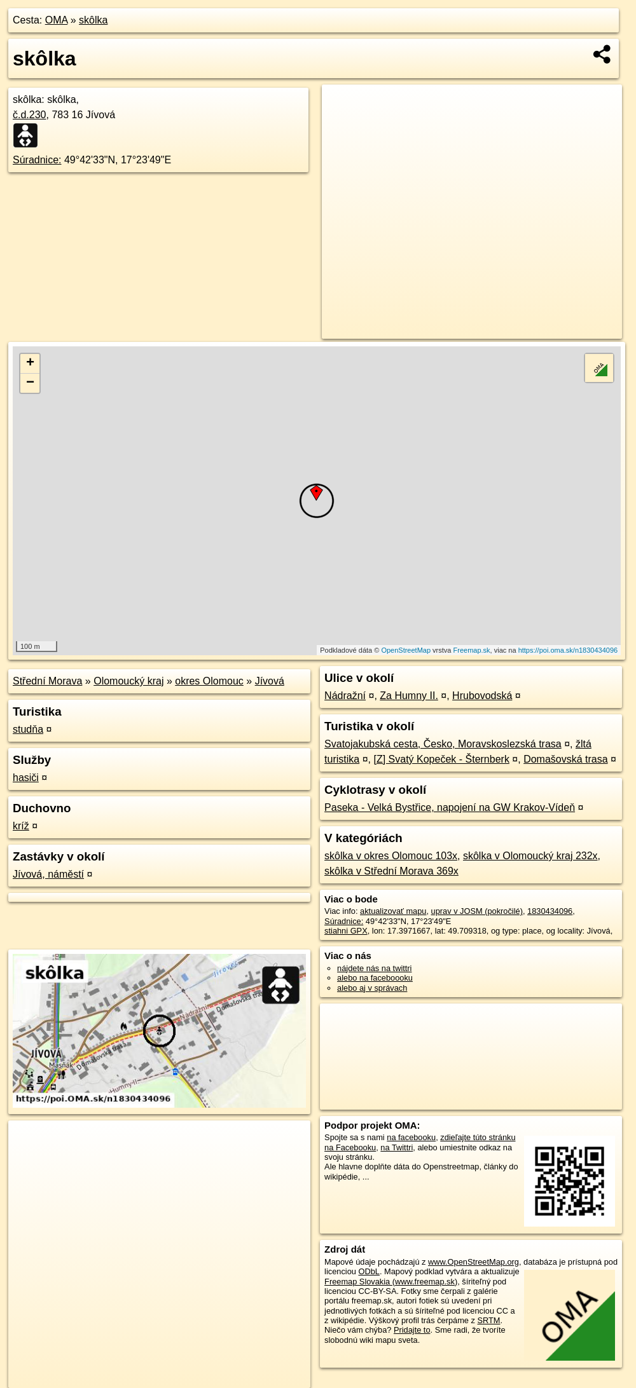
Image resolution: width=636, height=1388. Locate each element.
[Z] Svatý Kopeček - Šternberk (441, 759)
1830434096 (549, 911)
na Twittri (396, 1147)
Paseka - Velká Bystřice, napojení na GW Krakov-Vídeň (449, 807)
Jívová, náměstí (48, 874)
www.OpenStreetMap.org (473, 1262)
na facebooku (411, 1137)
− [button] (30, 383)
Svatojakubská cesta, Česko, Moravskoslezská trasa (443, 743)
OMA (56, 20)
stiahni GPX (346, 931)
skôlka (93, 20)
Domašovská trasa (565, 759)
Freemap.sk (471, 650)
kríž (21, 825)
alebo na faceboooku (375, 978)
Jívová (269, 681)
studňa (28, 729)
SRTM (488, 1320)
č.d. (29, 114)
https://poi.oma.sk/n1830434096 (568, 650)
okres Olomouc (209, 681)
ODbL (368, 1271)
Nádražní (345, 695)
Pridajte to (412, 1330)
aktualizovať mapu (393, 911)
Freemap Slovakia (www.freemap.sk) (390, 1281)
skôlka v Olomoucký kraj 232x (530, 855)
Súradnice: (37, 159)
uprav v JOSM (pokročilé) (477, 911)
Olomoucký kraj (128, 681)
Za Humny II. (409, 695)
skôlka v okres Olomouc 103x (390, 855)
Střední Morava (47, 681)
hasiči (26, 777)
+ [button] (30, 363)
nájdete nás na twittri (374, 968)
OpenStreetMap (406, 650)
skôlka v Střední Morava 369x (391, 871)
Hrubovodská (482, 695)
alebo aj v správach (372, 988)
